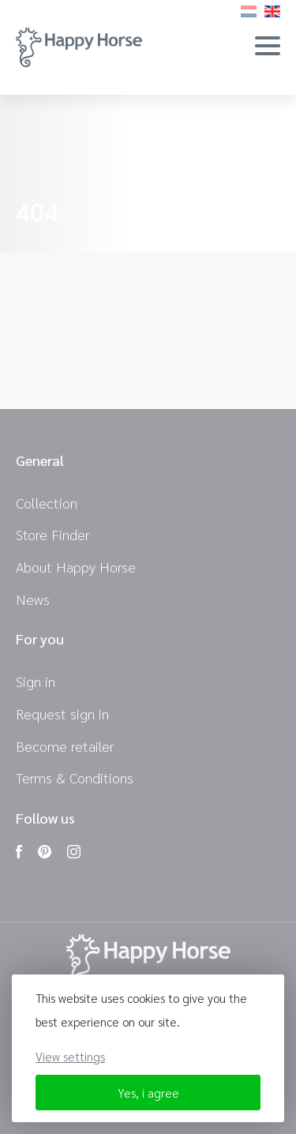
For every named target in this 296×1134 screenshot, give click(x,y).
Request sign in (62, 713)
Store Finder (52, 534)
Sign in (35, 681)
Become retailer (65, 746)
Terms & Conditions (74, 777)
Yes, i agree (148, 1092)
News (33, 599)
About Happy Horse (76, 567)
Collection (46, 503)
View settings (70, 1056)
